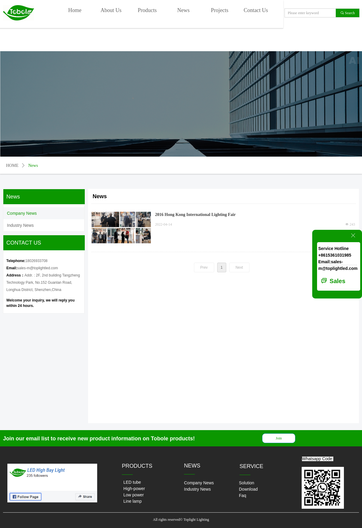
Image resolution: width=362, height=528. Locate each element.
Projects (219, 10)
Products (147, 10)
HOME (12, 165)
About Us (111, 10)
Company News (22, 213)
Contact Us (256, 10)
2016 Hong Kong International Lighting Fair (195, 214)
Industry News (20, 225)
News (183, 10)
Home (74, 10)
